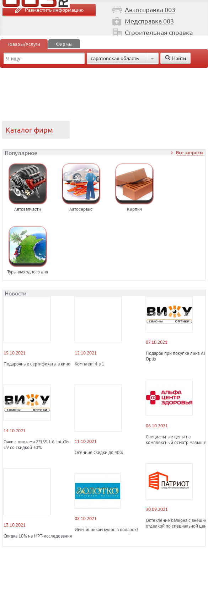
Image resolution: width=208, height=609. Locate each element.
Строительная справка (159, 32)
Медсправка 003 (149, 21)
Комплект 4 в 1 (89, 364)
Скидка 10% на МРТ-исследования (38, 536)
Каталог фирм (29, 129)
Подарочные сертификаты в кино (37, 364)
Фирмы (64, 44)
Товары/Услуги (23, 44)
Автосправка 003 (150, 9)
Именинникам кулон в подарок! (106, 530)
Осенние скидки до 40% (99, 452)
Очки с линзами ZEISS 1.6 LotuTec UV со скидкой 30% (37, 444)
